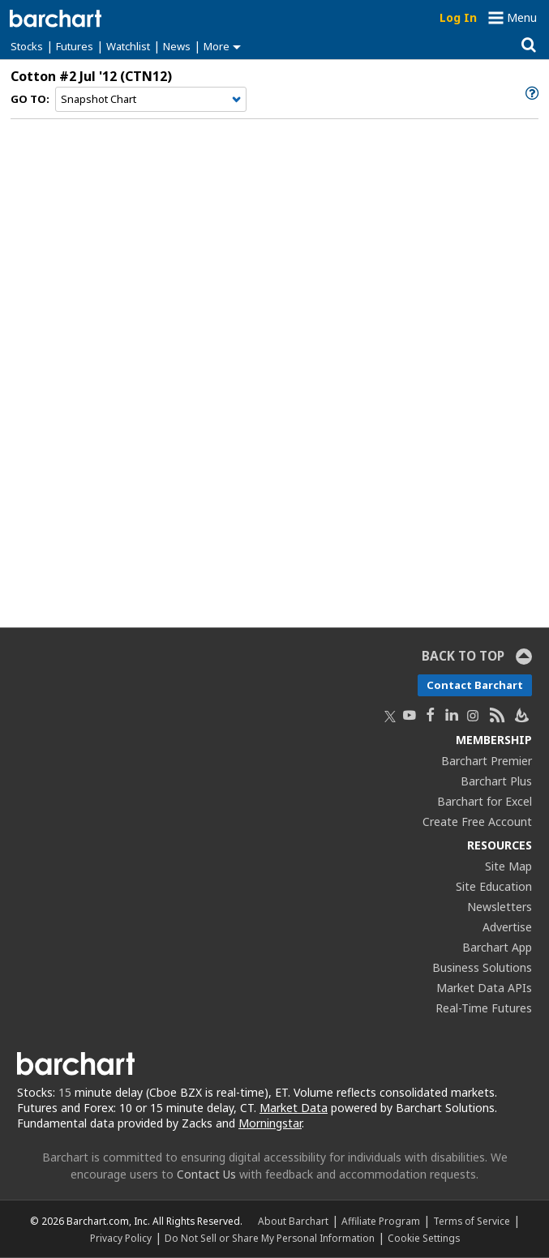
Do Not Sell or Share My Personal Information (270, 1237)
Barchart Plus (496, 781)
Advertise (507, 927)
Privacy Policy (121, 1237)
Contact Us (206, 1174)
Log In (458, 17)
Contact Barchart (475, 685)
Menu (522, 17)
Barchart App (497, 947)
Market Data (293, 1107)
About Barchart (293, 1220)
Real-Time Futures (483, 1008)
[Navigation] (151, 100)
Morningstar (270, 1123)
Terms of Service (471, 1220)
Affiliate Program (380, 1220)
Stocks (27, 46)
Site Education (494, 886)
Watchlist (128, 46)
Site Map (508, 866)
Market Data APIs (484, 987)
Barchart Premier (486, 760)
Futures (74, 46)
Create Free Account (477, 821)
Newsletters (499, 906)
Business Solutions (482, 967)
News (177, 46)
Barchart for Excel (484, 801)
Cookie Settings (424, 1237)
